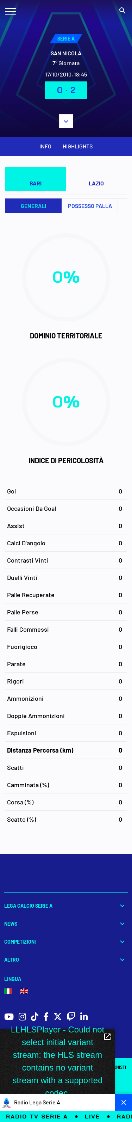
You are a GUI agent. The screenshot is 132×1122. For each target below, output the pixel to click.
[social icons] (9, 1017)
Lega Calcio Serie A (66, 905)
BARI (36, 183)
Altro (66, 959)
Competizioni (66, 941)
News (66, 923)
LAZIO (96, 183)
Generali (33, 205)
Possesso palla (90, 205)
